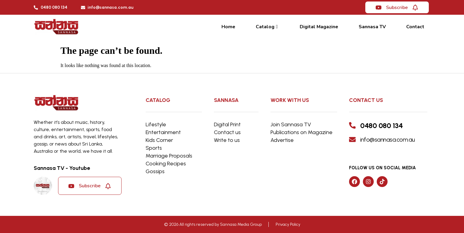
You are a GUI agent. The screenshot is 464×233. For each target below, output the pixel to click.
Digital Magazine (319, 26)
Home (228, 26)
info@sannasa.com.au (387, 139)
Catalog (267, 26)
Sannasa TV (372, 26)
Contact (415, 26)
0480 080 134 (381, 125)
